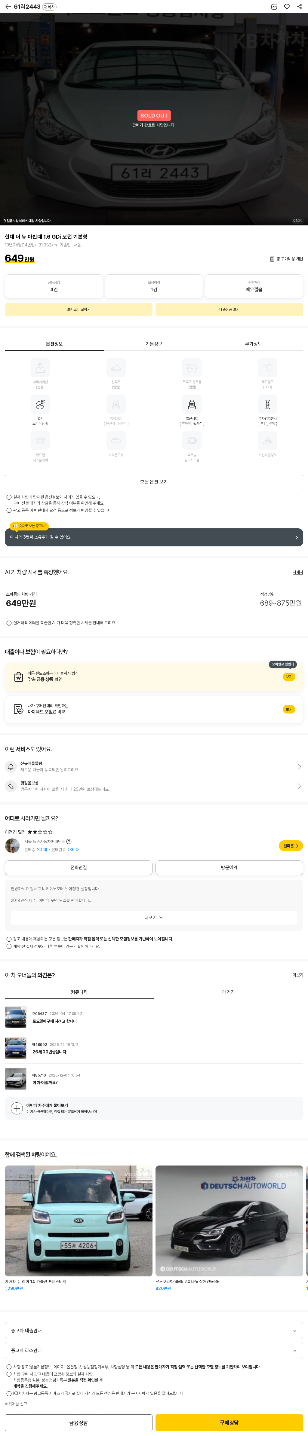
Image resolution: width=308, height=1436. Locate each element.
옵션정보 (54, 344)
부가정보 (253, 344)
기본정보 (154, 344)
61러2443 (35, 6)
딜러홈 (288, 845)
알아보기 (154, 677)
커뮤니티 (79, 992)
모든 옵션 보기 (154, 482)
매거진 (228, 992)
